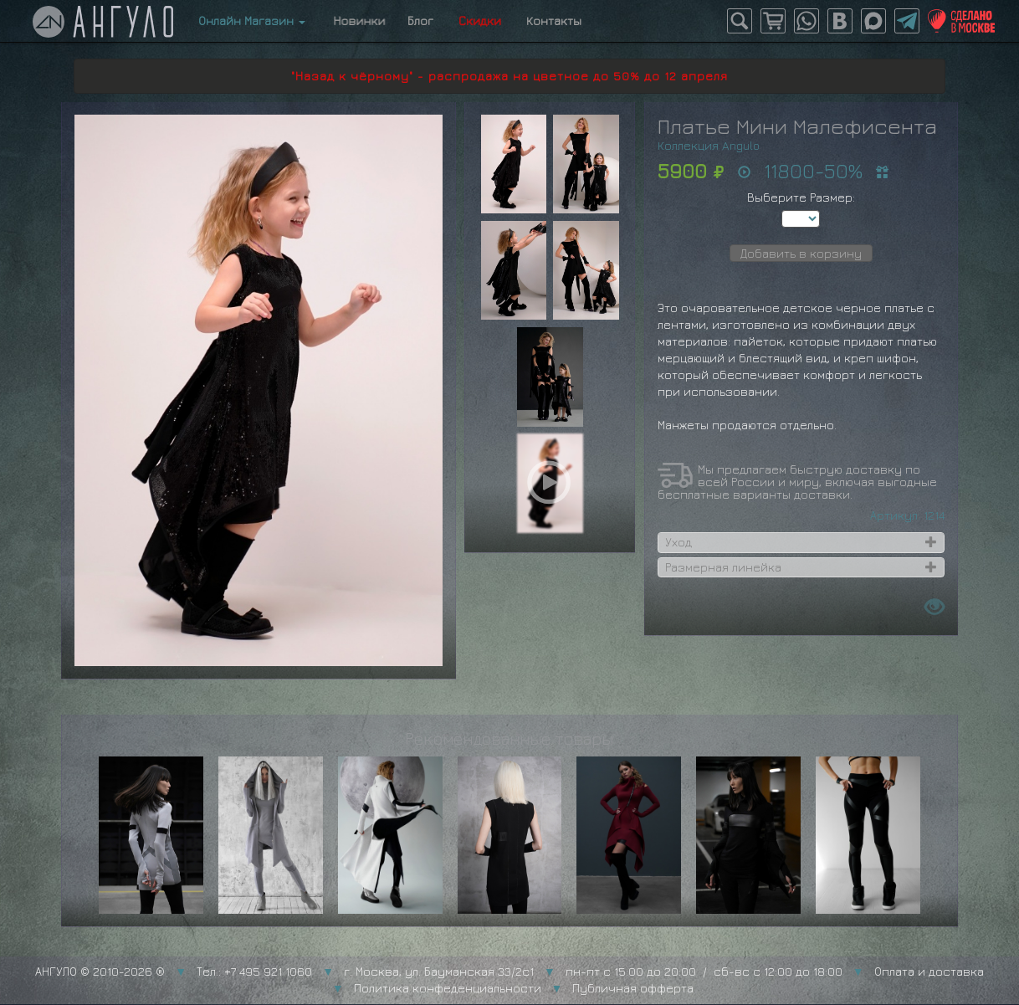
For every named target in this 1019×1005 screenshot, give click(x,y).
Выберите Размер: (801, 197)
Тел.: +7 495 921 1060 (254, 971)
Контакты (553, 20)
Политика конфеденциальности (447, 988)
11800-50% (813, 170)
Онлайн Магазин (251, 20)
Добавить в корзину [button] (801, 253)
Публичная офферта (633, 988)
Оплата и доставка (929, 971)
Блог (420, 20)
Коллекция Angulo (709, 145)
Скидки (479, 20)
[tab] (801, 542)
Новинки (356, 20)
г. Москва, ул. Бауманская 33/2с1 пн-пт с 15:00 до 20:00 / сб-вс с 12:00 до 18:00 (593, 971)
